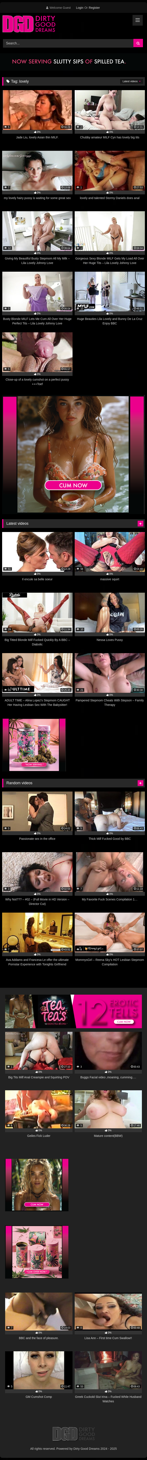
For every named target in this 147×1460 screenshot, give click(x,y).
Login (79, 7)
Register (94, 7)
